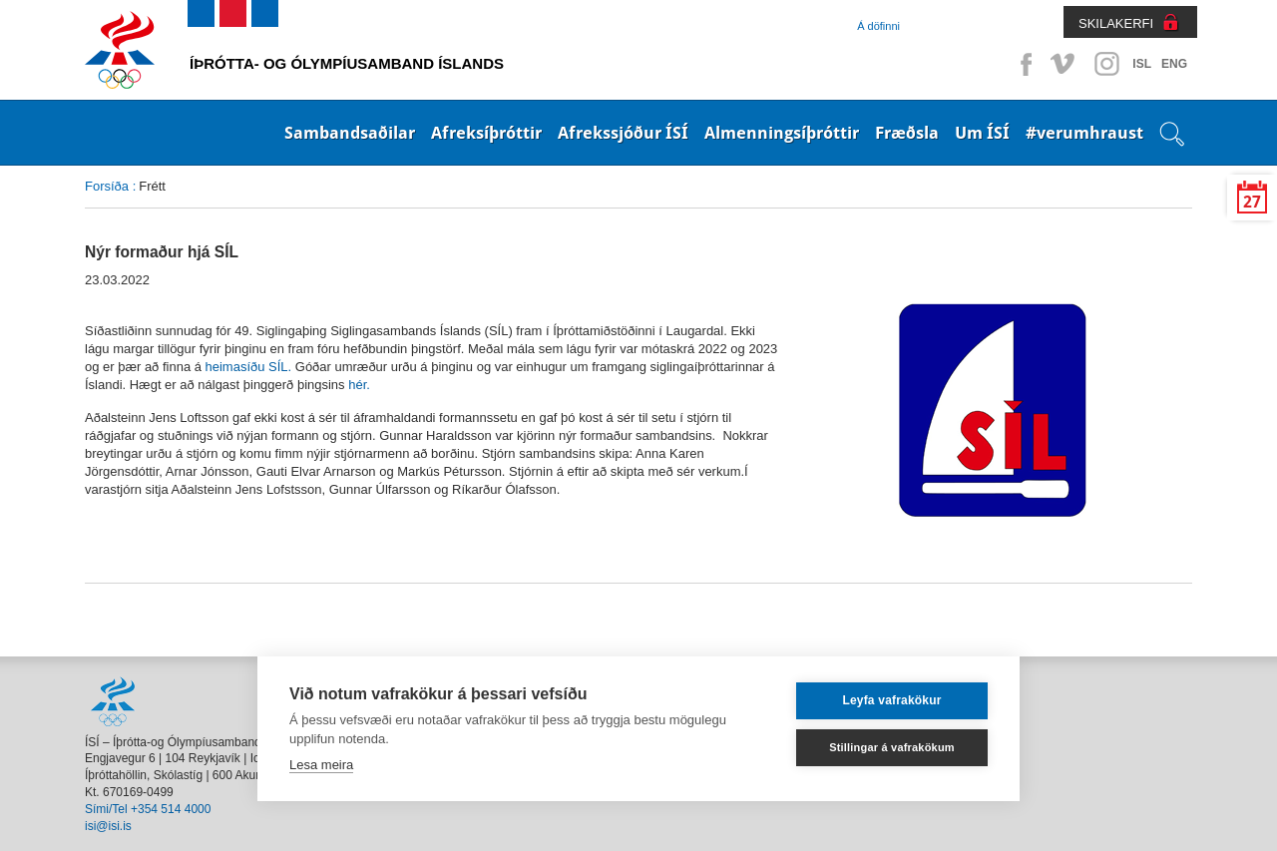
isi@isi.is (108, 826)
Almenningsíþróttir (781, 133)
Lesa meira (321, 764)
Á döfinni (878, 26)
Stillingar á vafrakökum (892, 747)
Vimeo (1064, 64)
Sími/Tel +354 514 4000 (148, 809)
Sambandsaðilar (349, 133)
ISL (1141, 64)
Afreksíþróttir (486, 133)
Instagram (1106, 64)
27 (1252, 202)
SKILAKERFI (1115, 23)
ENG (1174, 64)
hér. (359, 384)
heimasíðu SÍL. (249, 366)
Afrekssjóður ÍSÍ (623, 133)
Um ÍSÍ (982, 133)
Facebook (1023, 64)
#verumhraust (1084, 133)
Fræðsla (907, 133)
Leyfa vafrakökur (891, 700)
